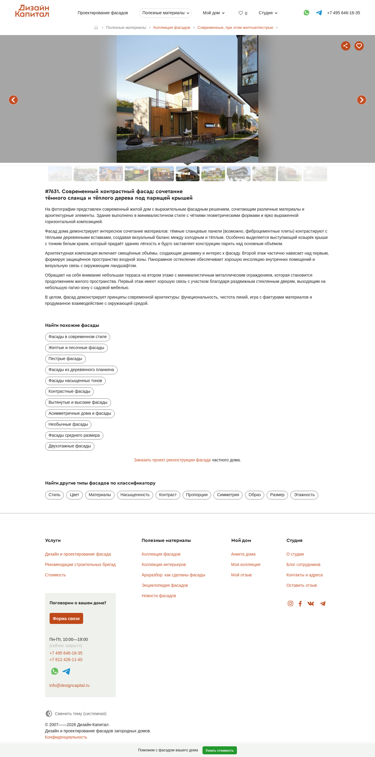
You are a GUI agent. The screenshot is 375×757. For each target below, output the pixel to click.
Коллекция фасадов (161, 554)
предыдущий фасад (13, 100)
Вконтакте (311, 604)
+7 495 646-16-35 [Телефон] (343, 12)
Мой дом (211, 12)
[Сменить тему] (76, 713)
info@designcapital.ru (70, 685)
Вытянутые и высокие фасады (78, 402)
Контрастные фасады (70, 391)
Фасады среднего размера (74, 435)
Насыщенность (135, 494)
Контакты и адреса (305, 575)
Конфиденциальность (66, 737)
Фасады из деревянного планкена (81, 369)
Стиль (55, 494)
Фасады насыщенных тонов (75, 380)
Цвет (74, 494)
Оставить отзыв (302, 585)
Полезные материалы (163, 12)
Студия (266, 12)
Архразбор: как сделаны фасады (173, 575)
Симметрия (228, 494)
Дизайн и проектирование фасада (78, 554)
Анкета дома (243, 554)
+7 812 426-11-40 (66, 659)
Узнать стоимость (219, 750)
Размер (277, 494)
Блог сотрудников (304, 564)
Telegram (323, 604)
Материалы (100, 494)
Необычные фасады (68, 424)
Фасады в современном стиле (78, 336)
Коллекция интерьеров (164, 564)
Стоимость (55, 575)
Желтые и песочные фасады (76, 347)
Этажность (304, 494)
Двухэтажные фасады (70, 446)
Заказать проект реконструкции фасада (172, 460)
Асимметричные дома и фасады (80, 413)
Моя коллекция (246, 564)
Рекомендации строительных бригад (80, 564)
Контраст (168, 494)
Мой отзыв (241, 575)
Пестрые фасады (65, 358)
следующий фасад (362, 100)
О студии (295, 554)
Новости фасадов (159, 595)
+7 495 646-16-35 (66, 653)
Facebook (300, 604)
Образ (255, 494)
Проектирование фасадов (102, 12)
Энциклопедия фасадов (165, 585)
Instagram (291, 604)
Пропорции (197, 494)
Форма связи (66, 618)
